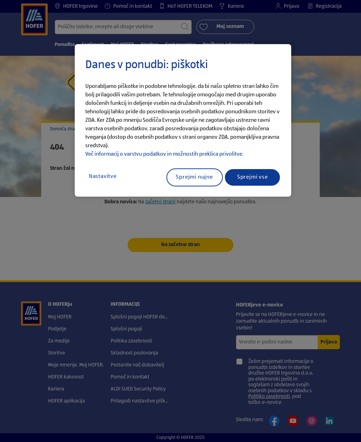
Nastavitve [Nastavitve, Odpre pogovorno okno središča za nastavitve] (103, 176)
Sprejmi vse (252, 177)
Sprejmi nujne (194, 177)
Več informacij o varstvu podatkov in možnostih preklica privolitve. (164, 154)
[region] (183, 120)
